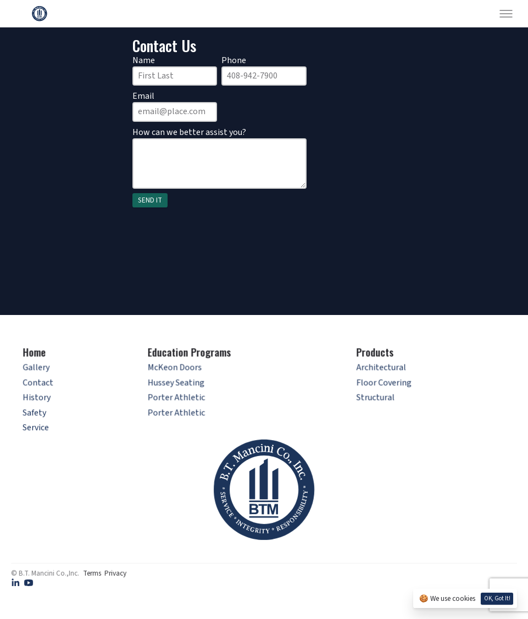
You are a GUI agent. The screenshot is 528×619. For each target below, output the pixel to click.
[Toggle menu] (506, 14)
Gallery (42, 370)
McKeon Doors (177, 370)
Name (143, 60)
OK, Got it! (497, 598)
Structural (373, 400)
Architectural (378, 370)
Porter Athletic (178, 400)
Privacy (116, 572)
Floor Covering (381, 385)
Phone (233, 60)
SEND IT (150, 200)
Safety (39, 414)
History (41, 400)
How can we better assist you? (189, 132)
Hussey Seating (178, 385)
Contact (44, 385)
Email (143, 96)
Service (40, 429)
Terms (92, 572)
